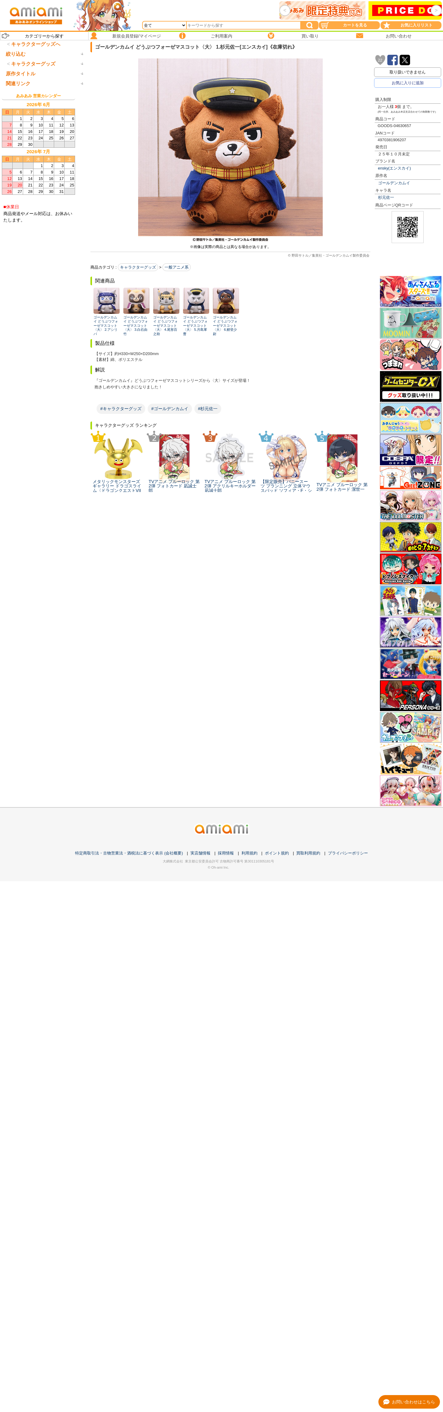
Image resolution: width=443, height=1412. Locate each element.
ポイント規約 (277, 853)
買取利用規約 (308, 853)
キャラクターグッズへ (35, 44)
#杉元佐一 (208, 408)
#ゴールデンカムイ (169, 408)
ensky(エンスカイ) (394, 168)
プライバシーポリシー (348, 853)
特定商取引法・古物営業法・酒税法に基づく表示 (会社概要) (129, 853)
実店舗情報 (200, 853)
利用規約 (249, 853)
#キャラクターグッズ (121, 408)
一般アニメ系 (177, 267)
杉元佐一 (386, 197)
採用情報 (226, 853)
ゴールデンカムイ (394, 183)
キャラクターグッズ (138, 267)
